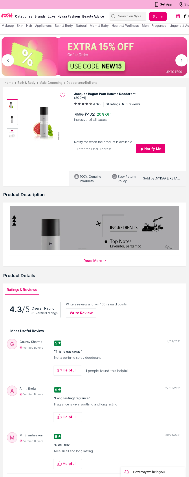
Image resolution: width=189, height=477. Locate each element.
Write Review (81, 313)
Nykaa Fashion (68, 16)
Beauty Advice (93, 16)
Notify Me (150, 149)
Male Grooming (50, 82)
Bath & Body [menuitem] (64, 25)
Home (8, 82)
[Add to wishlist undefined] (62, 95)
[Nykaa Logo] (7, 15)
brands (40, 16)
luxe (51, 16)
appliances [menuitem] (43, 25)
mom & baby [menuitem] (99, 25)
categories (23, 16)
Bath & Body (26, 82)
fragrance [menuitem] (159, 25)
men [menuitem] (145, 25)
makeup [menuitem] (8, 25)
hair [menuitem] (29, 25)
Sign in (158, 16)
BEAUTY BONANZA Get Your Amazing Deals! (37, 4)
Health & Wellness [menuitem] (125, 25)
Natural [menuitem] (81, 25)
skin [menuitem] (20, 25)
